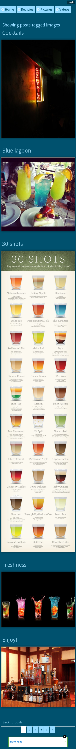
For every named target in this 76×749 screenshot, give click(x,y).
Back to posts (13, 722)
